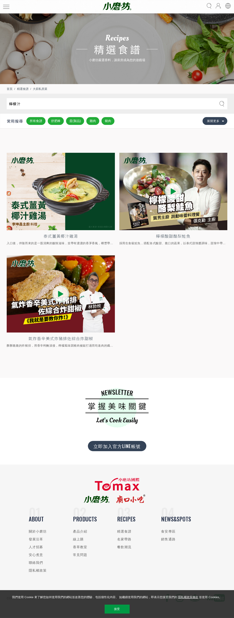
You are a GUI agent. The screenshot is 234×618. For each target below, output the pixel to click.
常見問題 (80, 555)
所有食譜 (36, 121)
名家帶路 (124, 539)
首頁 (9, 89)
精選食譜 (23, 89)
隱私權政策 (38, 570)
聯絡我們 (36, 562)
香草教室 (80, 547)
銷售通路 (168, 539)
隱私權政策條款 (188, 597)
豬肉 (108, 121)
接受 (117, 609)
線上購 (78, 539)
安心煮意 (36, 555)
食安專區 (168, 531)
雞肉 (93, 121)
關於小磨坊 (38, 531)
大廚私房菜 (40, 89)
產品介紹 (80, 531)
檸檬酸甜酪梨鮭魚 (173, 236)
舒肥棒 (55, 121)
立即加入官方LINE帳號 (117, 446)
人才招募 (36, 547)
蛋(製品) (75, 121)
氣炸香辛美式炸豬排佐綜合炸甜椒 (60, 338)
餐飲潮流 (124, 547)
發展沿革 (36, 539)
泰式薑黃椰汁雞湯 (60, 236)
